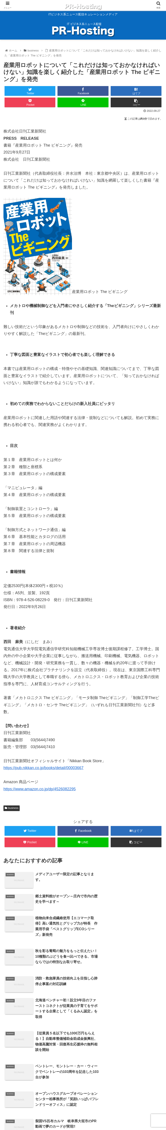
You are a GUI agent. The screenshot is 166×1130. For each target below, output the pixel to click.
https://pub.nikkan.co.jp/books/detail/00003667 (43, 768)
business (11, 808)
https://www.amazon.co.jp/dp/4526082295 (39, 789)
